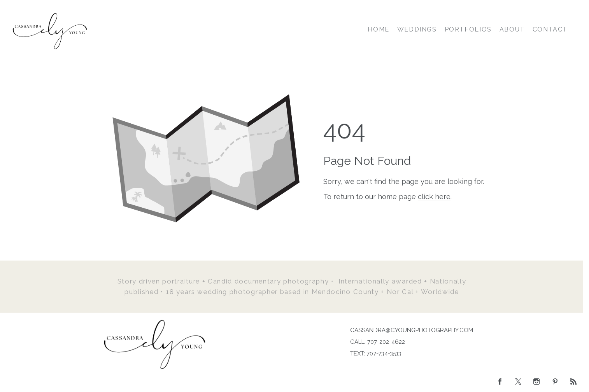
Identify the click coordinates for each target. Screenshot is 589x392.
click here (434, 196)
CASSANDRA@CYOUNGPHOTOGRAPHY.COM (411, 330)
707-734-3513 (383, 353)
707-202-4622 (386, 341)
